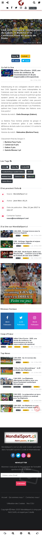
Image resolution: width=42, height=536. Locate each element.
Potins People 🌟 (27, 386)
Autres (10, 346)
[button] (32, 8)
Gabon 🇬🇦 (30, 176)
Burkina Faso (6, 176)
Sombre (33, 8)
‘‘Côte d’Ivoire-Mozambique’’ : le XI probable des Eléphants (26, 369)
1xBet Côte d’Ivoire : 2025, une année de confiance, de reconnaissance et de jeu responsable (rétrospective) (27, 73)
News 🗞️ (15, 56)
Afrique (30, 172)
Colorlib (31, 512)
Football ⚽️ (25, 56)
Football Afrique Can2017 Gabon (13, 172)
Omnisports (17, 346)
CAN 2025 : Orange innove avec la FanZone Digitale (26, 232)
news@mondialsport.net (18, 218)
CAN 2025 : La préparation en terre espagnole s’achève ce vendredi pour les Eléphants (26, 396)
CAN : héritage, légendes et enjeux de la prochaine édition (26, 242)
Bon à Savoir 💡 (7, 386)
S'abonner (21, 483)
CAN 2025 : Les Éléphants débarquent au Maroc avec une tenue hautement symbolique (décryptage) (25, 381)
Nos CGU (30, 503)
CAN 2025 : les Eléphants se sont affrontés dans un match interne (25, 406)
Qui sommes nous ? (16, 497)
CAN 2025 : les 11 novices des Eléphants (24, 359)
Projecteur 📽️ (17, 386)
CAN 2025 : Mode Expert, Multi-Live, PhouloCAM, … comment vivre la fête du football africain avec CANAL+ (27, 254)
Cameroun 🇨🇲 (19, 176)
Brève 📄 (5, 167)
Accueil (4, 497)
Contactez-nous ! (33, 497)
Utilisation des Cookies (16, 503)
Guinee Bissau (7, 181)
